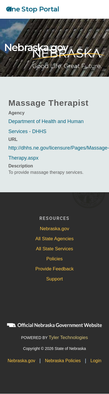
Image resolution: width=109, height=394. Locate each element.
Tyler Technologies (68, 337)
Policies (54, 258)
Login (96, 360)
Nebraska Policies (63, 360)
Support (54, 279)
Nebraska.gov (36, 47)
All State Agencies (54, 238)
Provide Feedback (54, 269)
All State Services (54, 248)
